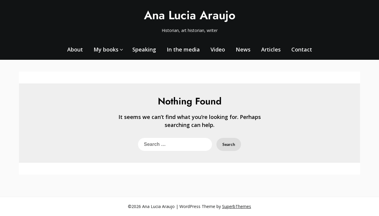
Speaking (144, 49)
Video (218, 49)
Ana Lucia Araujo (189, 15)
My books (106, 49)
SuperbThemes (236, 206)
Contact (301, 49)
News (243, 49)
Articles (271, 49)
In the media (183, 49)
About (75, 49)
